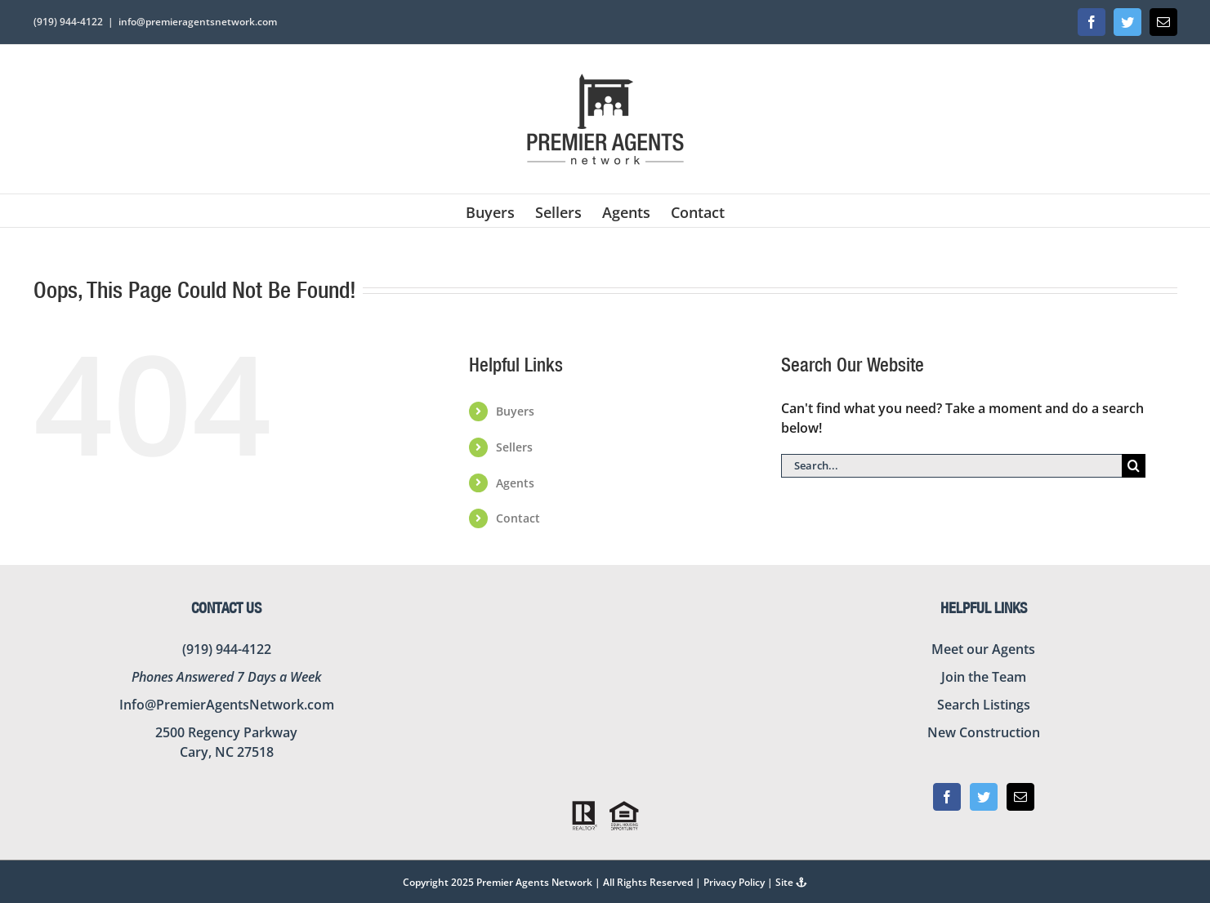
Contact (518, 518)
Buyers (515, 411)
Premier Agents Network (534, 882)
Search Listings (983, 705)
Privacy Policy (734, 882)
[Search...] (952, 466)
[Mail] (1020, 797)
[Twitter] (984, 797)
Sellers (514, 447)
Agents (515, 483)
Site (791, 882)
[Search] (1133, 466)
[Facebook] (947, 797)
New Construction (983, 732)
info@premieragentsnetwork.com (197, 22)
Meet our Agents (983, 649)
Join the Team (983, 677)
